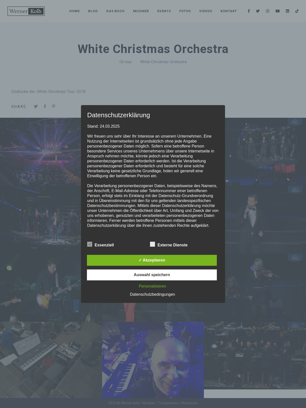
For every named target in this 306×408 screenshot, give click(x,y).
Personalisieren (152, 286)
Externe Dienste (169, 244)
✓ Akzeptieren (152, 260)
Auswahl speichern (152, 275)
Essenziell (100, 244)
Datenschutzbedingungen (152, 294)
